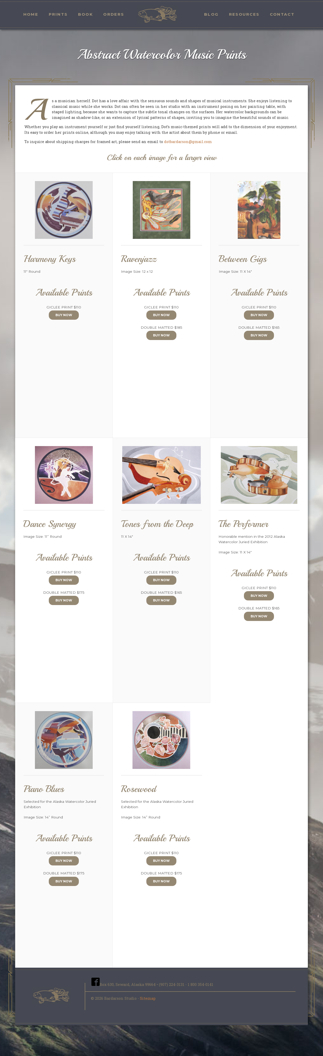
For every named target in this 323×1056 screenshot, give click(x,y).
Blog (211, 14)
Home (30, 14)
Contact (282, 14)
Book (85, 14)
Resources (244, 14)
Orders (113, 14)
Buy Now (63, 315)
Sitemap (148, 998)
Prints (58, 14)
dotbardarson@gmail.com (188, 141)
